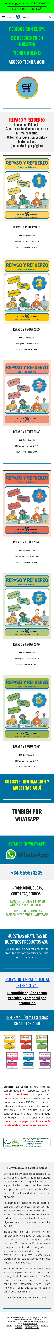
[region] (27, 6)
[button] (3, 17)
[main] (27, 46)
